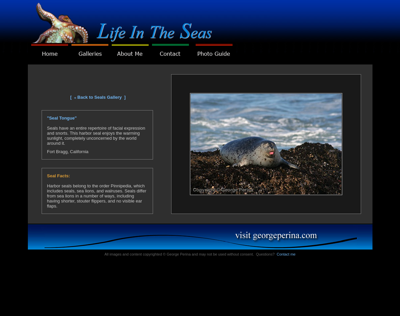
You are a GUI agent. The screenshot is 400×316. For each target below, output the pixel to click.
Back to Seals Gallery (100, 97)
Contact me (286, 254)
